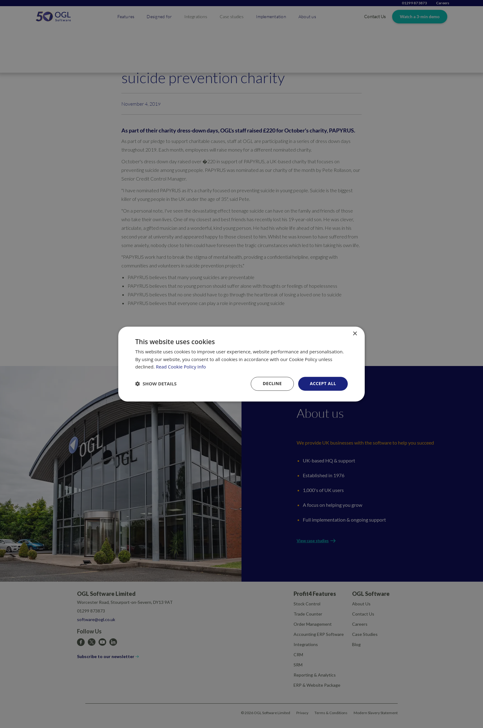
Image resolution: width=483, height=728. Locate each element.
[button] (156, 383)
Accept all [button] (323, 383)
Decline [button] (272, 383)
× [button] (354, 333)
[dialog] (241, 364)
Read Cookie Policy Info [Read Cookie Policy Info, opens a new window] (181, 367)
